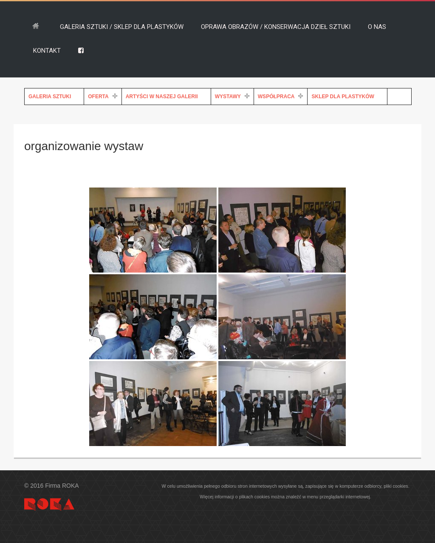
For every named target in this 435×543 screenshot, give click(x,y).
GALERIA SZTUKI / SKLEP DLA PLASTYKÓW (122, 27)
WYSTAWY (228, 97)
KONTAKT (47, 50)
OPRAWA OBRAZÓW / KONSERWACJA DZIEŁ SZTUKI (275, 27)
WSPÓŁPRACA (276, 97)
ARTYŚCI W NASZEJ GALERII (162, 97)
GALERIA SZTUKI (49, 97)
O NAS (377, 27)
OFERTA (98, 97)
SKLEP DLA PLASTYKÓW (342, 97)
